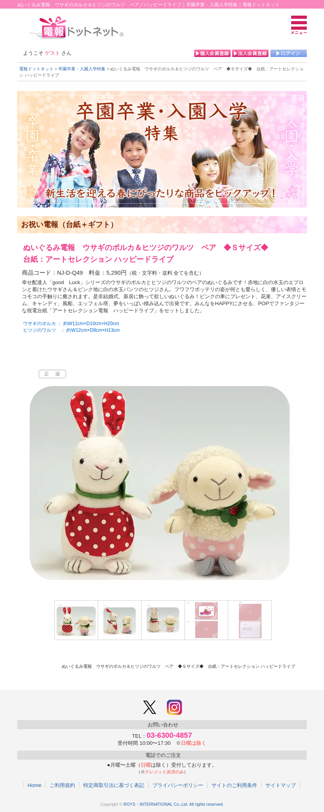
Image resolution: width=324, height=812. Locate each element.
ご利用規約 (62, 785)
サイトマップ (280, 785)
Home (35, 785)
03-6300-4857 (169, 735)
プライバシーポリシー (177, 785)
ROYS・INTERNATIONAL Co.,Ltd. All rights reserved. (174, 804)
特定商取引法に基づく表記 (113, 785)
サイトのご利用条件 (234, 785)
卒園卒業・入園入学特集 (82, 68)
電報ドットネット (36, 68)
